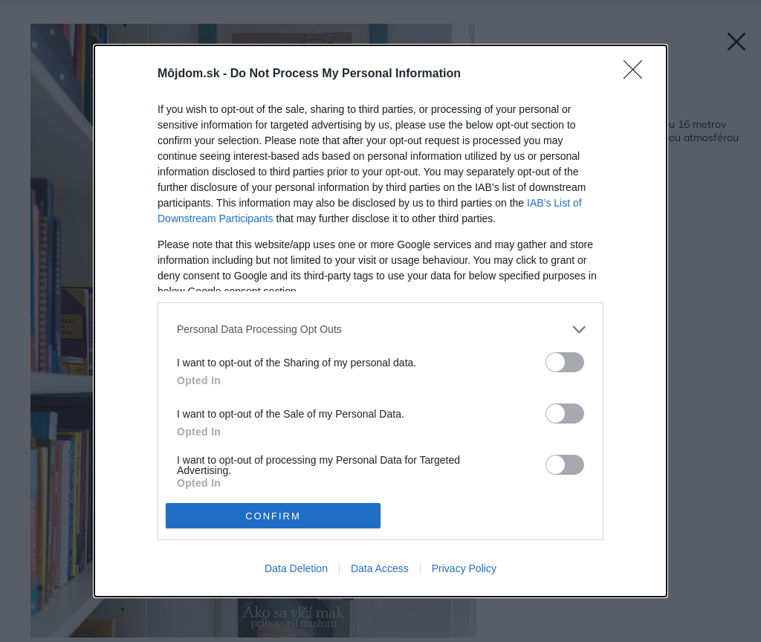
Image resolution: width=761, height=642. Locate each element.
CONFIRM (273, 516)
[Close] (638, 74)
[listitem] (380, 329)
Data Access (380, 568)
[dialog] (380, 321)
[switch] (564, 362)
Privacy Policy (464, 568)
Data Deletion (296, 568)
